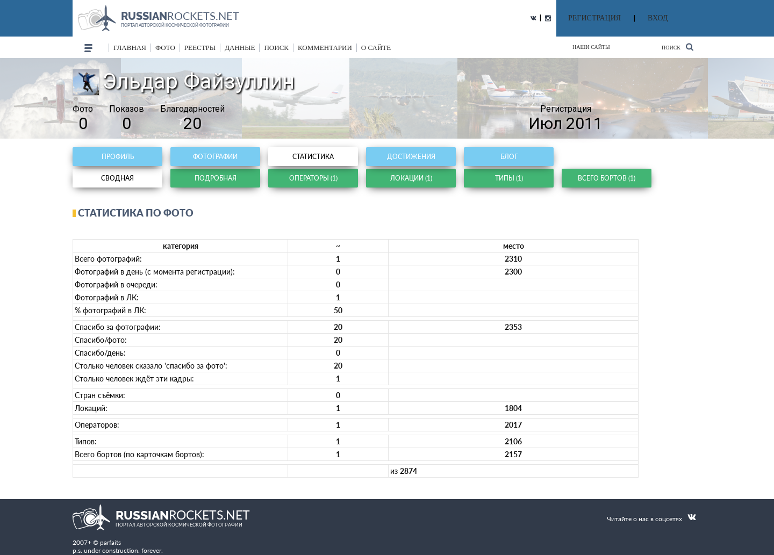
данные (240, 48)
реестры (200, 48)
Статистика (313, 157)
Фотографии (215, 157)
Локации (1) (411, 178)
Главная (129, 48)
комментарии (325, 48)
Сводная (117, 178)
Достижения (411, 157)
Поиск (677, 47)
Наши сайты (591, 47)
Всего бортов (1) (606, 178)
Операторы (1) (313, 178)
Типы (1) (509, 178)
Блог (509, 157)
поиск (276, 48)
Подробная (215, 178)
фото (165, 48)
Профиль (118, 157)
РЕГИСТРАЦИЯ (594, 18)
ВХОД (658, 18)
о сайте (376, 48)
